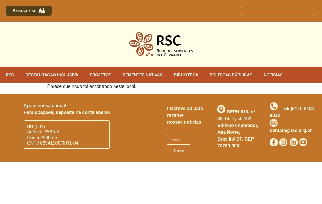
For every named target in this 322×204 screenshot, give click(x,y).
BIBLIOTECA (186, 75)
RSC (10, 75)
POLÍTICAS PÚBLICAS (231, 75)
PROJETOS (100, 75)
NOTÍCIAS (273, 75)
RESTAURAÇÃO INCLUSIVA (52, 75)
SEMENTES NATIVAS (143, 75)
